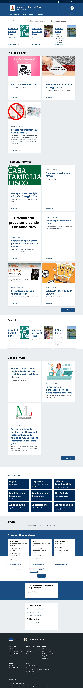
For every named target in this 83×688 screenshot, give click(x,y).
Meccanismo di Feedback (48, 653)
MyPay (10, 656)
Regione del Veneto (13, 1)
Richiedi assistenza (13, 649)
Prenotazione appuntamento (16, 651)
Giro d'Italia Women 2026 (24, 84)
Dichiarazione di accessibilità (49, 651)
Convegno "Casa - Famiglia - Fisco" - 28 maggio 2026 (24, 195)
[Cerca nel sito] (72, 8)
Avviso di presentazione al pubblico (59, 222)
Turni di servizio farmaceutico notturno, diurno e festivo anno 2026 (59, 389)
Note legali (45, 658)
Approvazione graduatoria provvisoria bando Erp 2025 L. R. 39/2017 (25, 243)
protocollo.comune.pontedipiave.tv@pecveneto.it (37, 669)
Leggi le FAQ (45, 656)
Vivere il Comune (41, 14)
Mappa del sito (12, 679)
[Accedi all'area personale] (65, 1)
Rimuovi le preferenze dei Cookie (16, 683)
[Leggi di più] (15, 97)
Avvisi (12, 365)
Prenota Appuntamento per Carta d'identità (24, 131)
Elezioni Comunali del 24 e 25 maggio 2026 (59, 86)
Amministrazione (14, 14)
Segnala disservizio (13, 653)
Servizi (31, 14)
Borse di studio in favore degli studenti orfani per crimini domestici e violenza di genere (24, 373)
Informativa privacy (47, 649)
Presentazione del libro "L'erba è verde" (22, 292)
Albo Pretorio (29, 653)
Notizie (13, 81)
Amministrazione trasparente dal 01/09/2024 (33, 650)
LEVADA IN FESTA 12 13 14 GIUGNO (59, 292)
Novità (24, 14)
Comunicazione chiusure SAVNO (58, 174)
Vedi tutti (41, 576)
